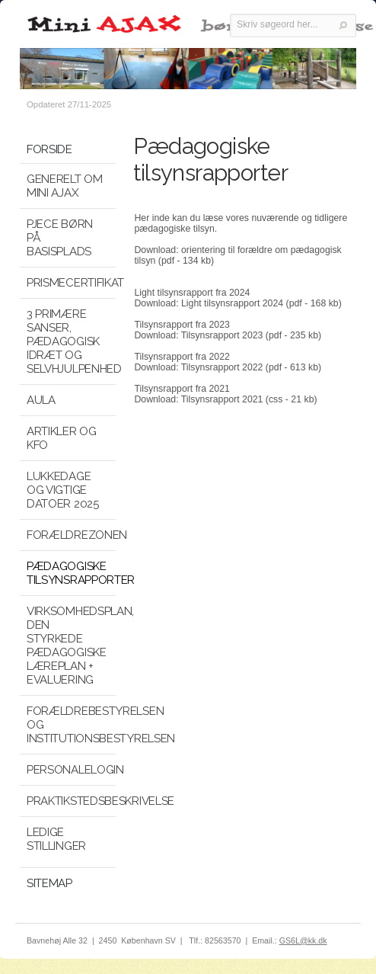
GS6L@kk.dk (303, 940)
